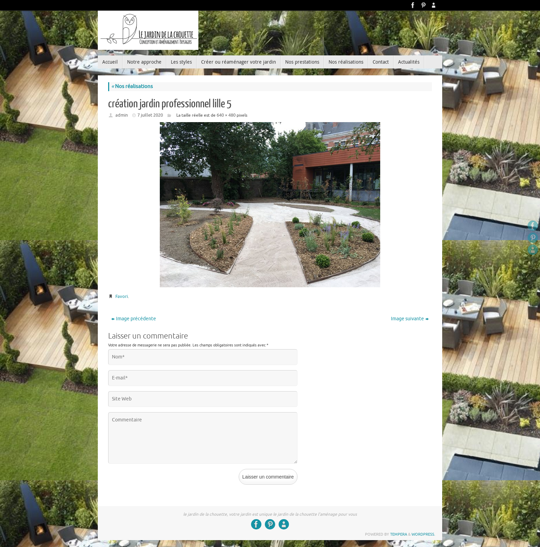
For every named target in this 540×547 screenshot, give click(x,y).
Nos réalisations (132, 86)
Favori (121, 296)
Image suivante (410, 319)
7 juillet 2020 (150, 115)
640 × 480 (226, 115)
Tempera (398, 534)
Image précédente (133, 319)
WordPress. (423, 534)
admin (121, 115)
